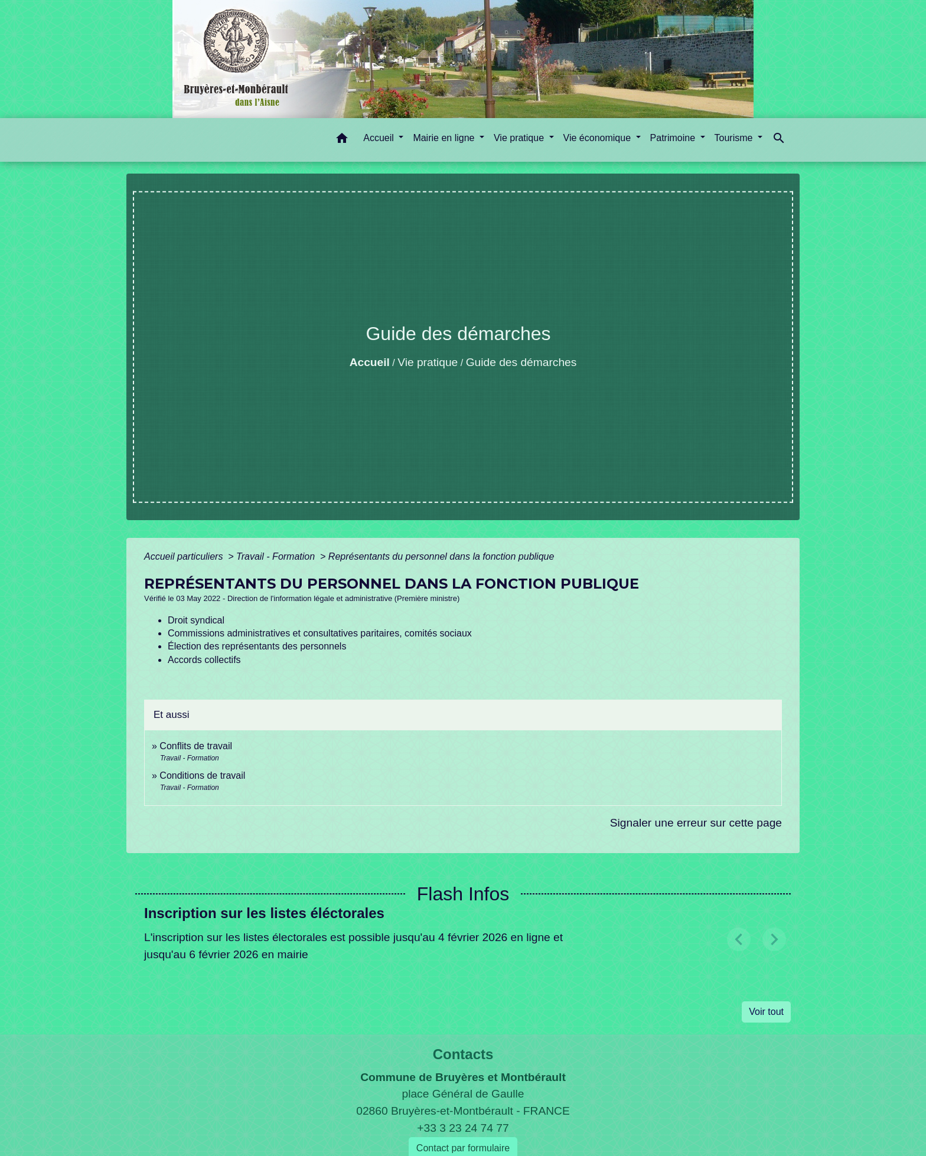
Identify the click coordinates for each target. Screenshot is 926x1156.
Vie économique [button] (598, 138)
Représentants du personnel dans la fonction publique (441, 556)
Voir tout (766, 1012)
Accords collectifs (204, 660)
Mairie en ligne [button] (445, 138)
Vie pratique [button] (520, 138)
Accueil (370, 362)
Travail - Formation (277, 556)
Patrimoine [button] (674, 138)
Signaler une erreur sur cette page (696, 823)
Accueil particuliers (185, 556)
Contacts (463, 1054)
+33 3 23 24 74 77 (462, 1128)
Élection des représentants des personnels (257, 646)
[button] (341, 140)
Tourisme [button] (735, 138)
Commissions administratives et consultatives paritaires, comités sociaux (320, 633)
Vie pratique (427, 362)
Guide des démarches (521, 362)
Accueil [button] (379, 138)
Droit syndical (196, 620)
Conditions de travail (202, 775)
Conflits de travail (195, 746)
